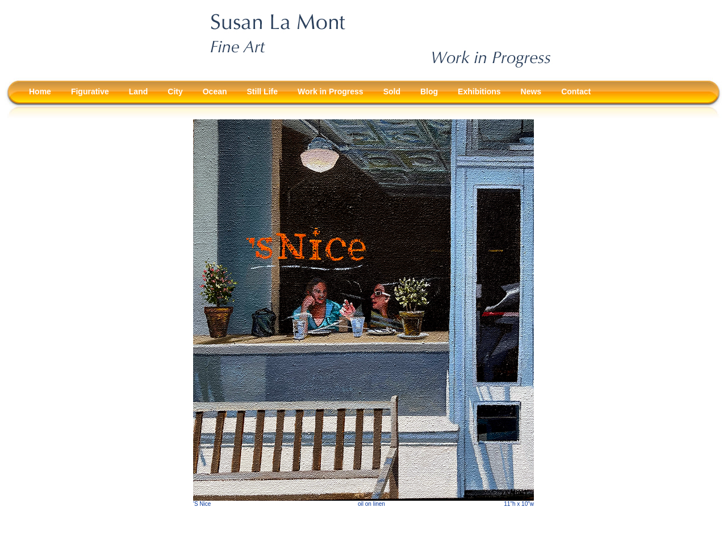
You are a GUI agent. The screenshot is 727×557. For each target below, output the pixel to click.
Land (138, 91)
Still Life (262, 91)
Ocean (215, 91)
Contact (576, 91)
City (175, 91)
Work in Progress (331, 91)
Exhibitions (479, 91)
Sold (391, 91)
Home (40, 91)
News (531, 91)
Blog (429, 91)
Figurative (90, 91)
